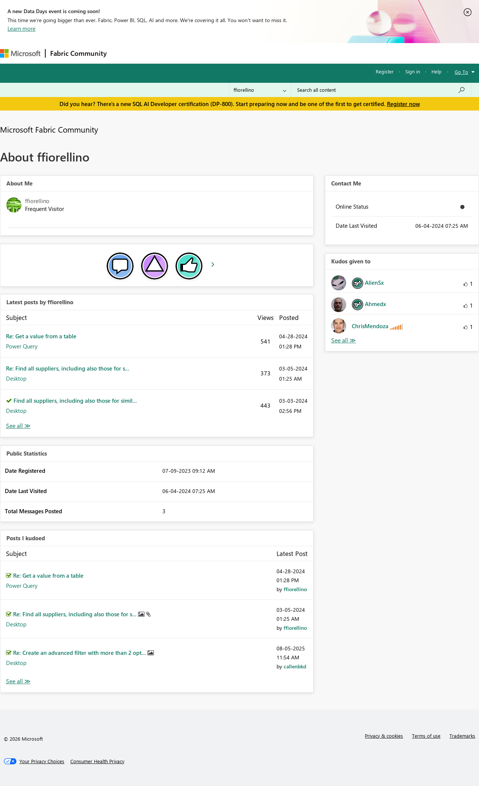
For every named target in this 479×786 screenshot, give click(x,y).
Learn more (21, 28)
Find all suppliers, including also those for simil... (75, 400)
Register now (403, 104)
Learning (283, 53)
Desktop (16, 378)
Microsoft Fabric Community (49, 129)
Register (385, 71)
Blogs (254, 53)
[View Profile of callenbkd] (295, 666)
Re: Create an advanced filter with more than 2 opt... (80, 652)
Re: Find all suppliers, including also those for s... (67, 368)
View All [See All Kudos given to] (343, 340)
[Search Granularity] (260, 90)
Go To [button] (461, 72)
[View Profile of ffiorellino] (295, 589)
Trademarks (462, 735)
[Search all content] (381, 90)
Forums (124, 53)
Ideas (187, 53)
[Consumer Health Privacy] (97, 761)
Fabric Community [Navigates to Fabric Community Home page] (78, 53)
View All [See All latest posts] (18, 425)
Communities (221, 53)
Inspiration (156, 53)
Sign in (412, 71)
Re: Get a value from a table (41, 336)
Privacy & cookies (384, 735)
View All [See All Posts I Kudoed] (18, 681)
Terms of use (426, 735)
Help (436, 71)
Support (314, 53)
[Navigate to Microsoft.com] (20, 53)
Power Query (21, 346)
